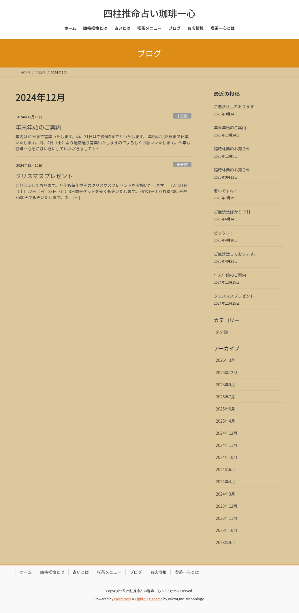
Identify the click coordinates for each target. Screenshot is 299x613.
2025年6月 (225, 409)
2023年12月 (227, 506)
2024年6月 (225, 469)
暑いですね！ (226, 191)
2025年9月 (225, 384)
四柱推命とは (52, 572)
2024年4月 (225, 481)
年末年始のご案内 (39, 127)
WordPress (122, 598)
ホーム (26, 572)
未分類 (181, 116)
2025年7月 (225, 397)
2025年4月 (225, 421)
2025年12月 (227, 372)
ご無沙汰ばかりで (232, 212)
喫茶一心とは (187, 572)
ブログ (136, 572)
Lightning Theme (149, 598)
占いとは (81, 572)
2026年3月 (225, 360)
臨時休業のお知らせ (232, 148)
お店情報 (158, 572)
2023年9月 (225, 542)
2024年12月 (227, 433)
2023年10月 (227, 530)
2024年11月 (227, 445)
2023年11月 (227, 518)
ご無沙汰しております (234, 106)
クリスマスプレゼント (44, 176)
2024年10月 (227, 457)
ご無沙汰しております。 (236, 254)
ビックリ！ (224, 233)
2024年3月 (225, 494)
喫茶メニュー (109, 572)
